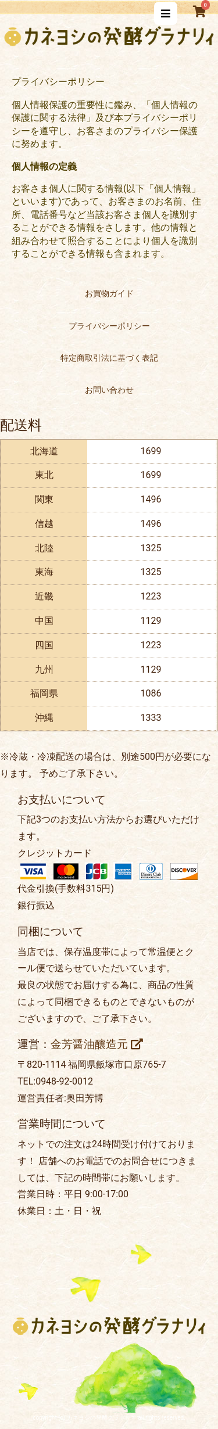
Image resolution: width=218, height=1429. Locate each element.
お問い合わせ (109, 389)
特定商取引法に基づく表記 (109, 357)
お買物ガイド (109, 293)
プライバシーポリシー (109, 326)
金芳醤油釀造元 (97, 1044)
